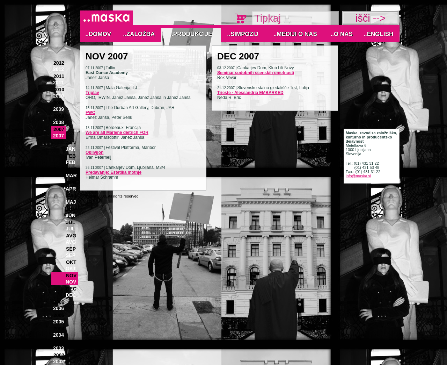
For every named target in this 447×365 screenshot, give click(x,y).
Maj (71, 196)
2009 (58, 103)
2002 (58, 355)
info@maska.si (358, 176)
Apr (71, 182)
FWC (90, 112)
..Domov (98, 34)
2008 (58, 116)
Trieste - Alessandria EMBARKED (250, 92)
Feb (71, 156)
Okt (71, 262)
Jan (71, 142)
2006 (58, 302)
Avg (71, 235)
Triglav (92, 92)
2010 (58, 89)
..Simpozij (242, 34)
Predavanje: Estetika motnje (113, 172)
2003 (58, 342)
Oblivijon (94, 152)
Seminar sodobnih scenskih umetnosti (255, 72)
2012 (58, 63)
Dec (71, 289)
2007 (58, 129)
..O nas (342, 34)
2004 (58, 328)
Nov (71, 275)
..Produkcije (191, 34)
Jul (70, 222)
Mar (71, 169)
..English (378, 34)
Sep (71, 249)
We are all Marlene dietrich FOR (117, 132)
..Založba (139, 34)
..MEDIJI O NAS (295, 34)
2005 (58, 315)
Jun (71, 209)
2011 (58, 76)
